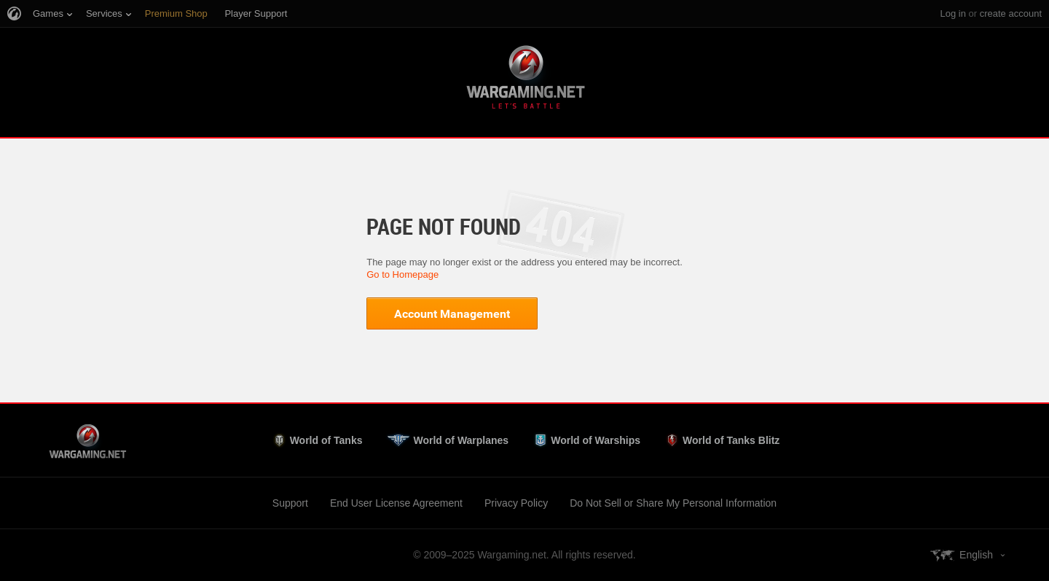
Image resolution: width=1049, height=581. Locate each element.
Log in (952, 13)
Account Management (452, 313)
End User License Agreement (396, 503)
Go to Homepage (402, 274)
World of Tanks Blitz (731, 440)
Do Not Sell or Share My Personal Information (673, 503)
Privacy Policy (516, 503)
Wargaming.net (524, 79)
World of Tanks (326, 440)
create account (1011, 13)
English (976, 555)
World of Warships (595, 440)
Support (290, 503)
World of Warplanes (460, 440)
